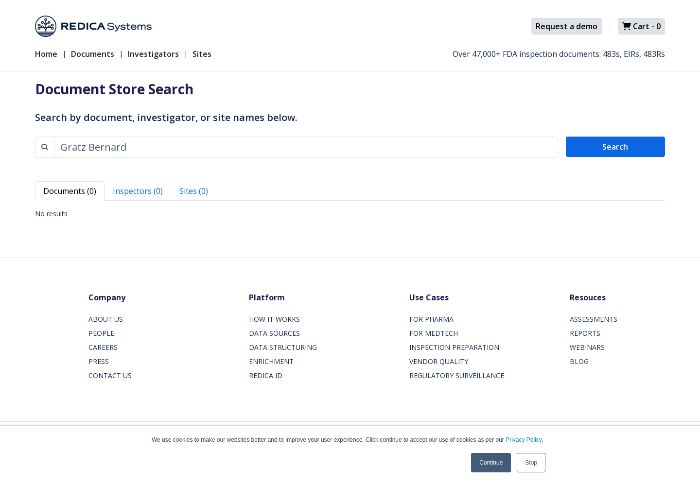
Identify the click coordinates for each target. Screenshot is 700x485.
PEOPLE (101, 333)
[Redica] (93, 26)
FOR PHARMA (431, 319)
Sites (201, 54)
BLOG (579, 361)
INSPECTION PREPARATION (454, 347)
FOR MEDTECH (433, 333)
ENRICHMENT (271, 361)
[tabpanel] (350, 213)
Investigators (153, 54)
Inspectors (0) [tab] (138, 191)
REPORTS (585, 333)
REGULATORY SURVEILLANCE (456, 375)
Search (615, 146)
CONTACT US (110, 375)
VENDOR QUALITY (438, 361)
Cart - (641, 26)
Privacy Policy (524, 439)
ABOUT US (105, 319)
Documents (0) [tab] (69, 191)
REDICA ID (265, 375)
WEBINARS (587, 347)
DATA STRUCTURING (283, 347)
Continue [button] (491, 462)
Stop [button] (531, 462)
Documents (92, 54)
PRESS (98, 361)
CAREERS (103, 347)
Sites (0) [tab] (193, 191)
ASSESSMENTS (593, 319)
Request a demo (566, 26)
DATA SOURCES (274, 333)
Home (46, 54)
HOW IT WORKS (274, 319)
